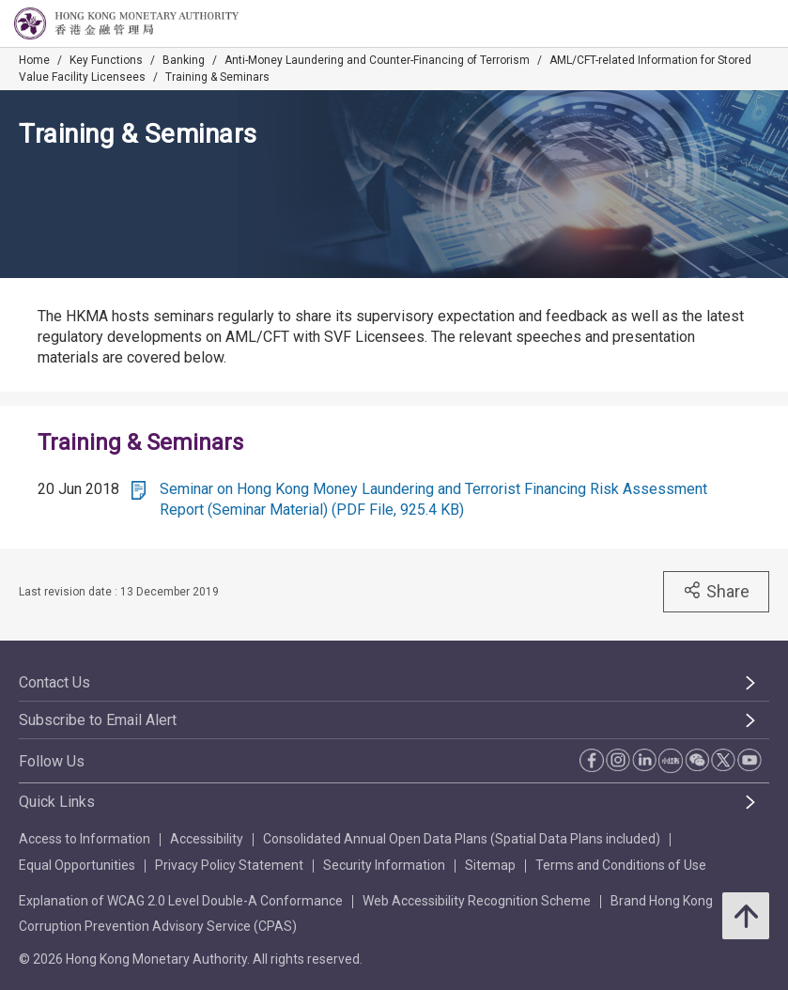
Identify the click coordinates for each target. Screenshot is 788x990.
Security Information (384, 865)
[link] (726, 24)
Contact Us (54, 682)
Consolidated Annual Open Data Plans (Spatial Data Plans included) (461, 838)
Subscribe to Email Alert (98, 720)
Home (34, 60)
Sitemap (490, 865)
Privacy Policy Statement (229, 865)
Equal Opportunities (77, 865)
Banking (183, 60)
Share (716, 590)
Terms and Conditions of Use (620, 865)
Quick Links (57, 802)
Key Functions (106, 60)
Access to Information (84, 838)
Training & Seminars (217, 77)
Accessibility (206, 838)
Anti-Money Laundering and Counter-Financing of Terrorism (377, 60)
